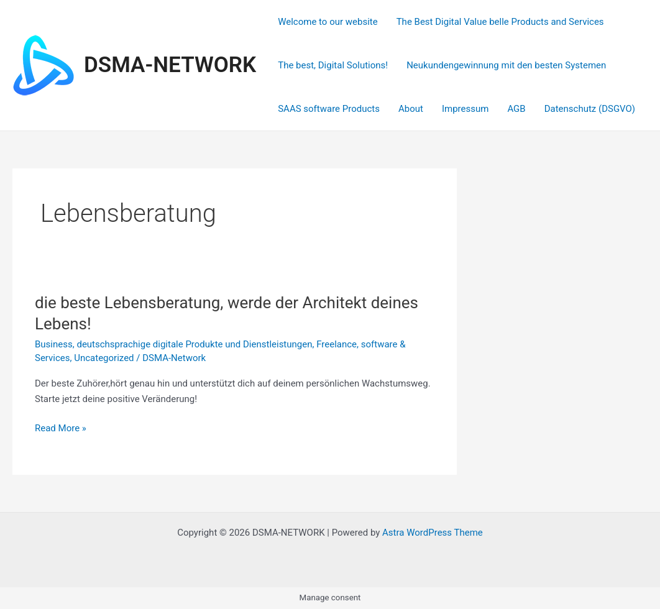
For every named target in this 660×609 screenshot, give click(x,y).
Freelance (336, 344)
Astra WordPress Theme (432, 532)
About (410, 108)
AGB (516, 108)
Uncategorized (104, 358)
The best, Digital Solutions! (333, 65)
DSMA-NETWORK (170, 65)
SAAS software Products (329, 108)
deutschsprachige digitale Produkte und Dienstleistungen (194, 344)
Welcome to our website (327, 21)
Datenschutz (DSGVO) (589, 108)
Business (54, 344)
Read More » (60, 428)
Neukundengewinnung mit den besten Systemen (506, 65)
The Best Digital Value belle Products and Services (500, 21)
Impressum (465, 108)
